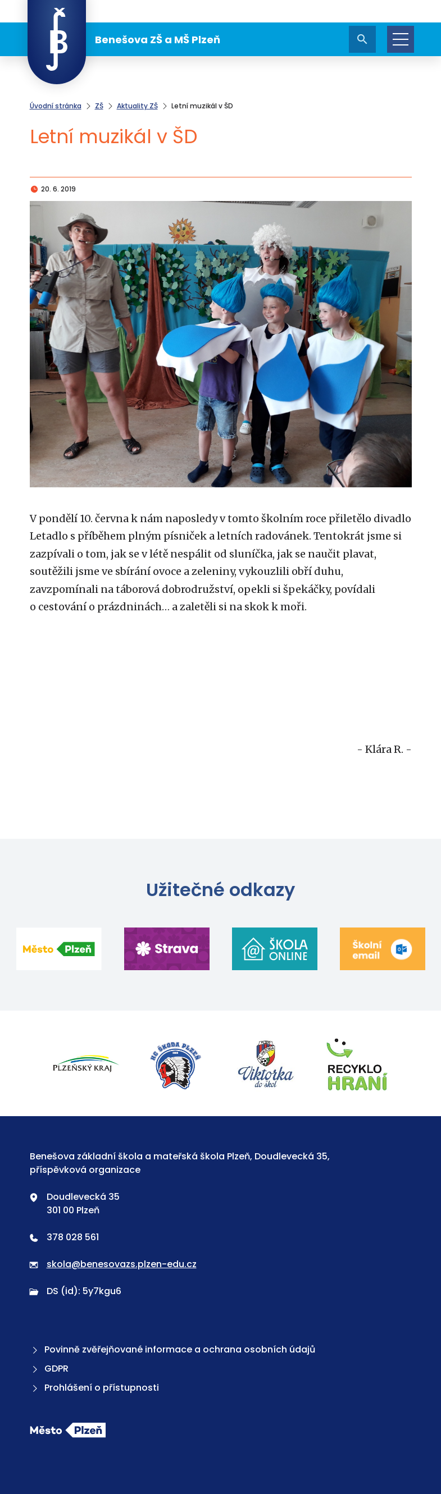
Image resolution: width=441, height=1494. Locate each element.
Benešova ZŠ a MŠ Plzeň (124, 39)
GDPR (49, 1368)
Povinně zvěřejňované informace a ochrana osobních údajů (172, 1349)
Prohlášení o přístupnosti (94, 1387)
